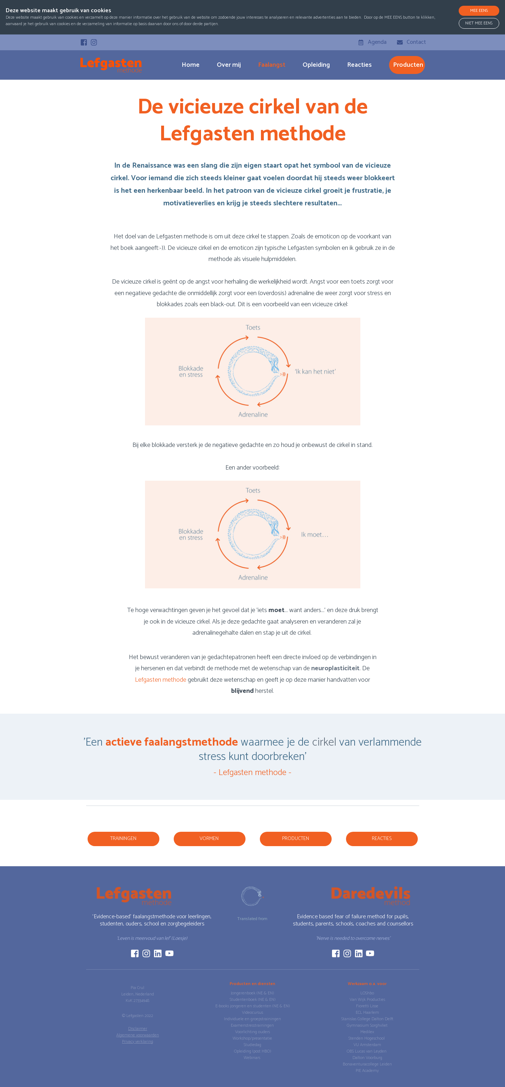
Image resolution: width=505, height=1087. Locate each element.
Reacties (359, 65)
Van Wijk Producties (367, 999)
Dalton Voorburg (367, 1057)
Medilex (367, 1031)
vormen (210, 839)
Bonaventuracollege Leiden (367, 1064)
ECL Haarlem (367, 1012)
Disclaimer (137, 1028)
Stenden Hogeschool (367, 1038)
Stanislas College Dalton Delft (367, 1019)
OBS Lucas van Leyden (367, 1051)
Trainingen (123, 839)
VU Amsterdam (367, 1044)
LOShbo (367, 993)
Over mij (229, 65)
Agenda (377, 42)
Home (191, 65)
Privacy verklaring (137, 1041)
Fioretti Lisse (367, 1006)
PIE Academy (367, 1070)
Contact (416, 42)
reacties (382, 839)
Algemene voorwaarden (137, 1035)
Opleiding (316, 65)
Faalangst (271, 65)
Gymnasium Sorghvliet (367, 1025)
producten (408, 65)
